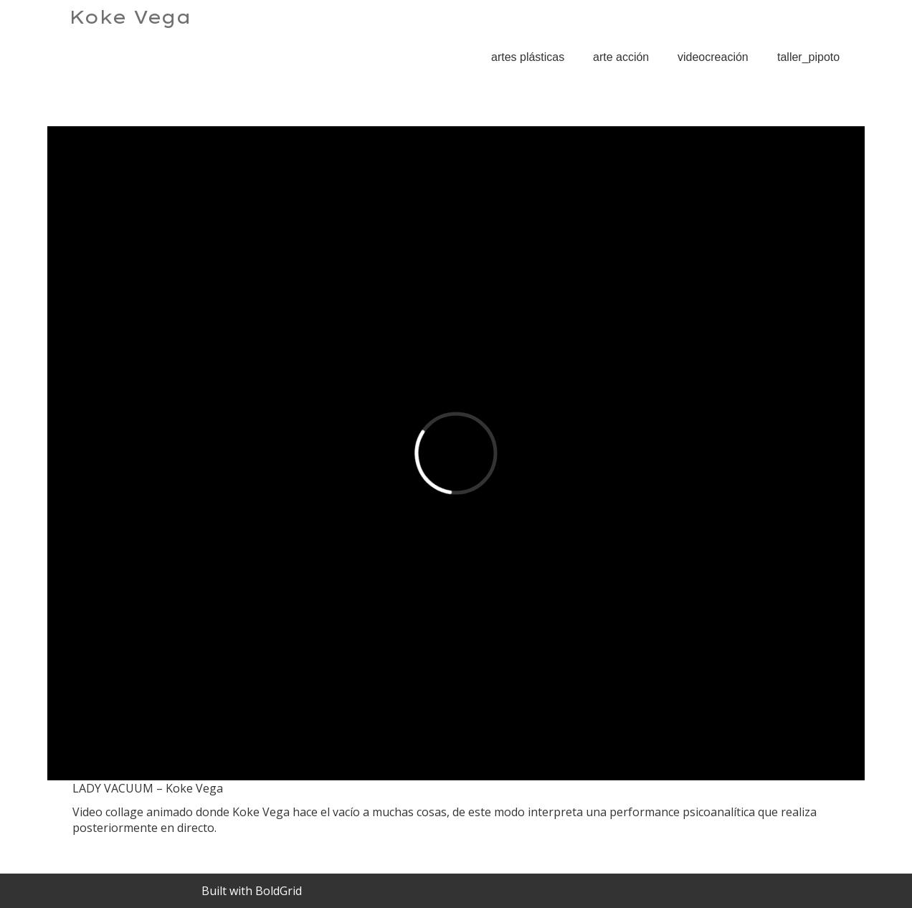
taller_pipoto (808, 57)
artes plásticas (527, 57)
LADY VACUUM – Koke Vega (737, 99)
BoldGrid (278, 891)
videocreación (713, 57)
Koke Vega (130, 17)
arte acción (621, 57)
